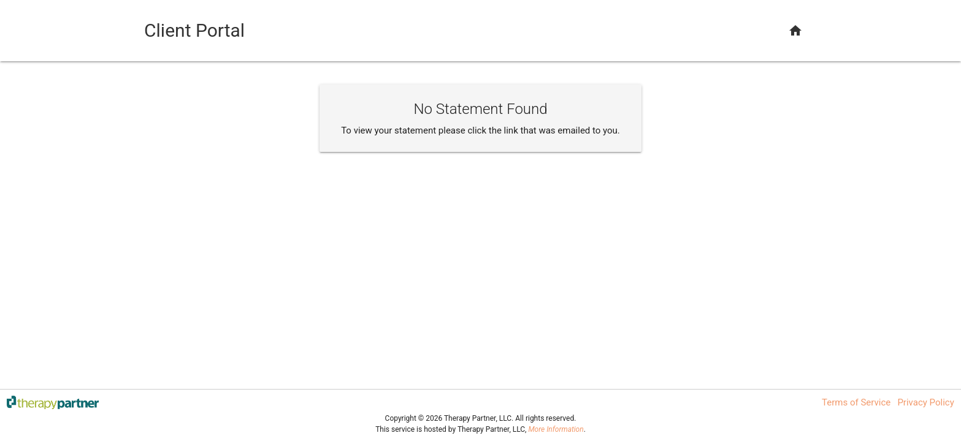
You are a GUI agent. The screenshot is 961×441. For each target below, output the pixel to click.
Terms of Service (856, 402)
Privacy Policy (925, 402)
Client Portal (194, 30)
